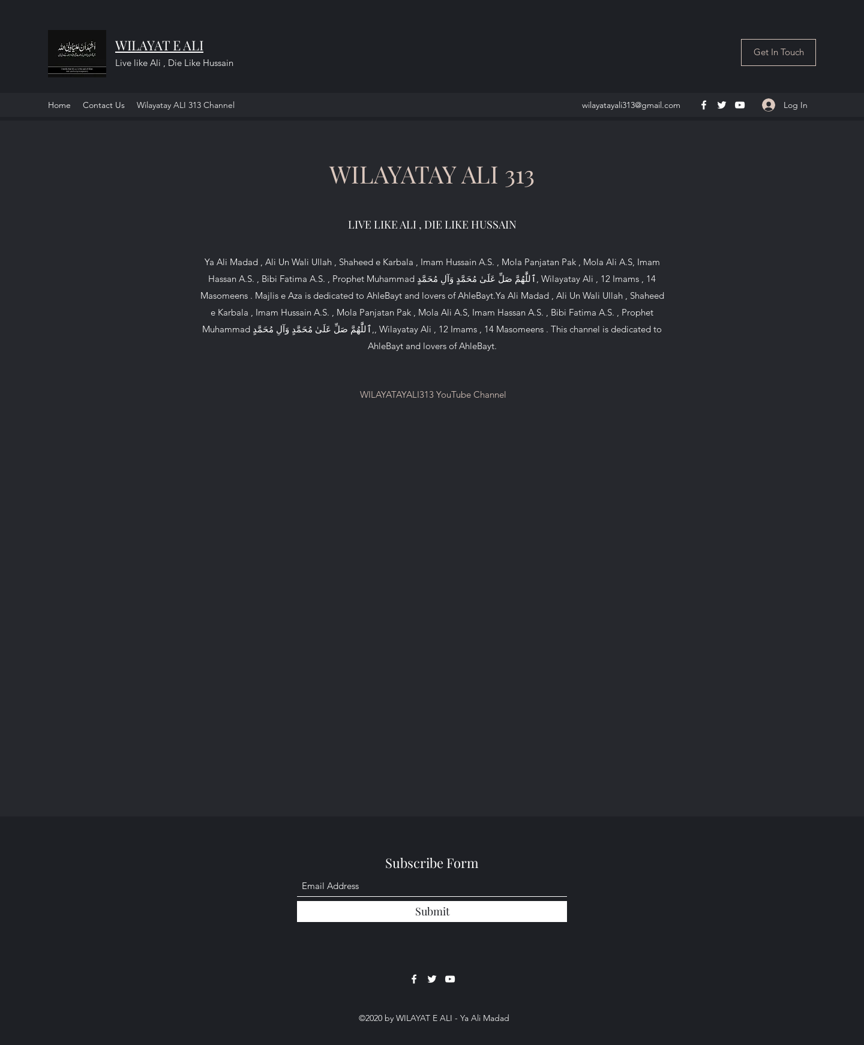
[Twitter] (722, 105)
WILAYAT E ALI (159, 45)
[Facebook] (704, 105)
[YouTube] (740, 105)
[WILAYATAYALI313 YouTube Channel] (433, 395)
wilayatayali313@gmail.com (631, 105)
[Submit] (432, 911)
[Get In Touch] (778, 52)
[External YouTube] (432, 593)
